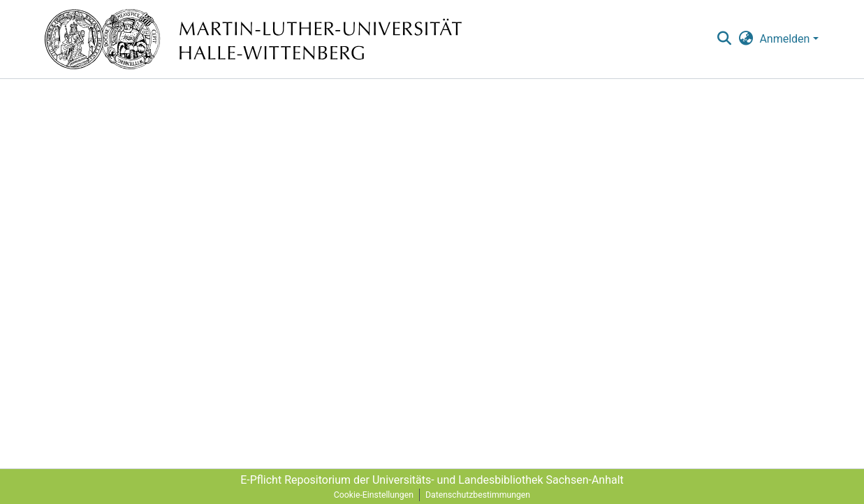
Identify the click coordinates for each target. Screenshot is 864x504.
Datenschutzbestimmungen (477, 495)
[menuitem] (745, 39)
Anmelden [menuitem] (784, 38)
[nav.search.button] (724, 39)
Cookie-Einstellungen (373, 495)
